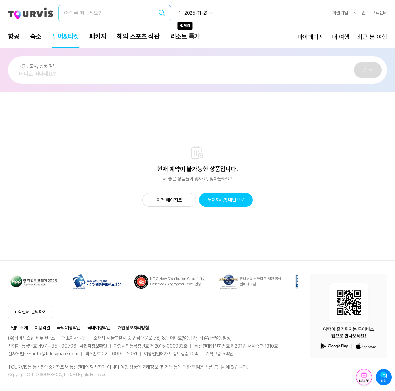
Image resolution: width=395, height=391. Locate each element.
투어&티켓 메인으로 (226, 199)
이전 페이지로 (169, 200)
